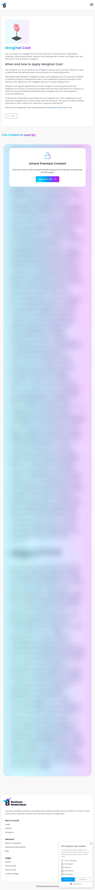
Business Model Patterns (15, 847)
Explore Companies (13, 843)
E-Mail (7, 824)
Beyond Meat (56, 107)
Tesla (69, 107)
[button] (75, 884)
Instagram (9, 832)
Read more (69, 856)
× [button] (91, 843)
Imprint (8, 862)
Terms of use (10, 870)
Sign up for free (47, 179)
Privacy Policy (10, 866)
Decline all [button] (83, 879)
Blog (7, 851)
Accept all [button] (68, 879)
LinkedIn (8, 828)
